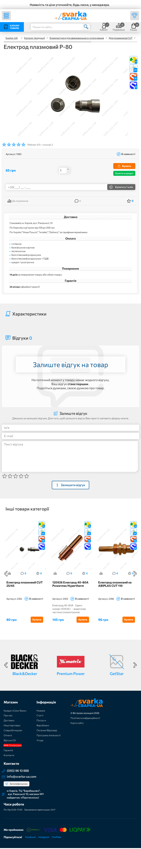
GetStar (117, 674)
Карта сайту (77, 723)
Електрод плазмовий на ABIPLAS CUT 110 (114, 585)
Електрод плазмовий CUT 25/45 (24, 585)
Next (135, 574)
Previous (6, 574)
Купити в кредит (124, 173)
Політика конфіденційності (85, 718)
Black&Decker (24, 674)
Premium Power (71, 674)
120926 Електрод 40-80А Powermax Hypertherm (70, 585)
